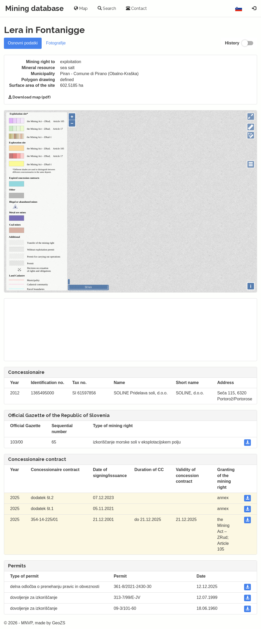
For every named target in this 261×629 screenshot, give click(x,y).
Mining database (34, 8)
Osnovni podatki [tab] (23, 43)
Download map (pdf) (29, 97)
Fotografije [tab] (56, 43)
